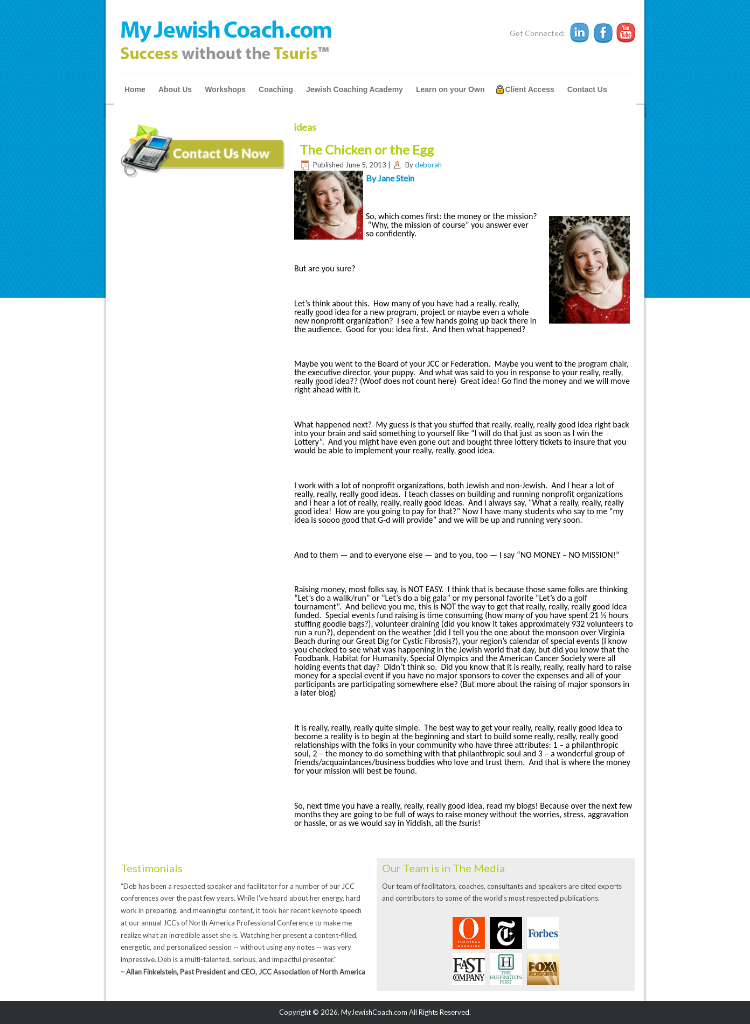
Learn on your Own (450, 89)
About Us (175, 89)
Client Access (529, 89)
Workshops (225, 89)
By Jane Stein (390, 178)
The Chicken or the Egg (367, 149)
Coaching (276, 89)
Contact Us (587, 89)
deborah (428, 164)
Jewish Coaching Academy (354, 89)
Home (134, 89)
